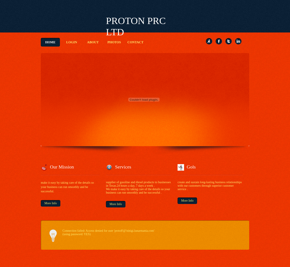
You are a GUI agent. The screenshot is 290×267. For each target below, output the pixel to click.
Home (50, 42)
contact (135, 42)
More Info (50, 203)
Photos (114, 42)
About (93, 42)
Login (71, 42)
